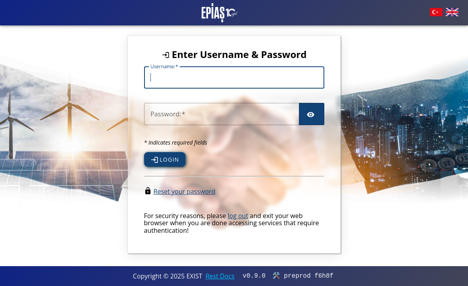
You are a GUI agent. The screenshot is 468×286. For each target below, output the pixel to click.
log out (237, 215)
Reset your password (185, 191)
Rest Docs (220, 276)
